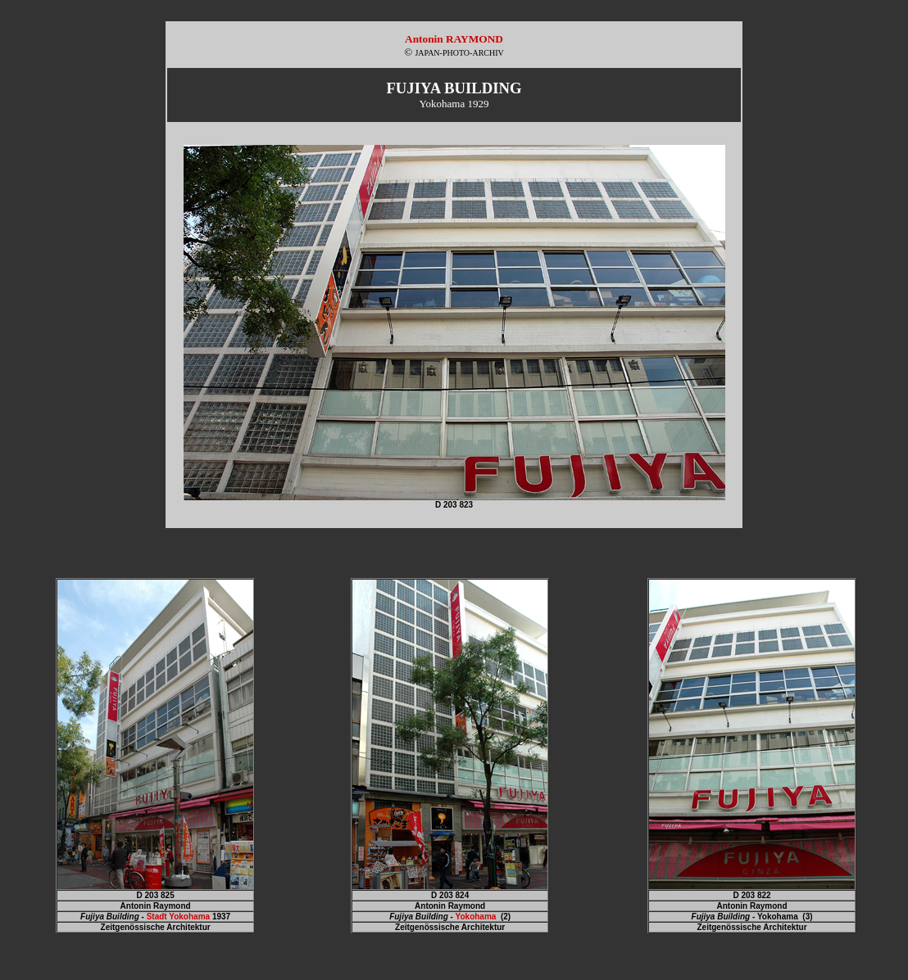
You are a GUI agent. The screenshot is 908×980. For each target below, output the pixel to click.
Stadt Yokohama (178, 916)
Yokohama (476, 916)
